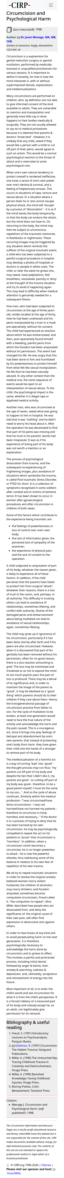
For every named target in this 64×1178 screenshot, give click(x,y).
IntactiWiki (14, 1173)
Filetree (46, 1165)
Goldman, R (21, 1045)
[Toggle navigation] (51, 5)
